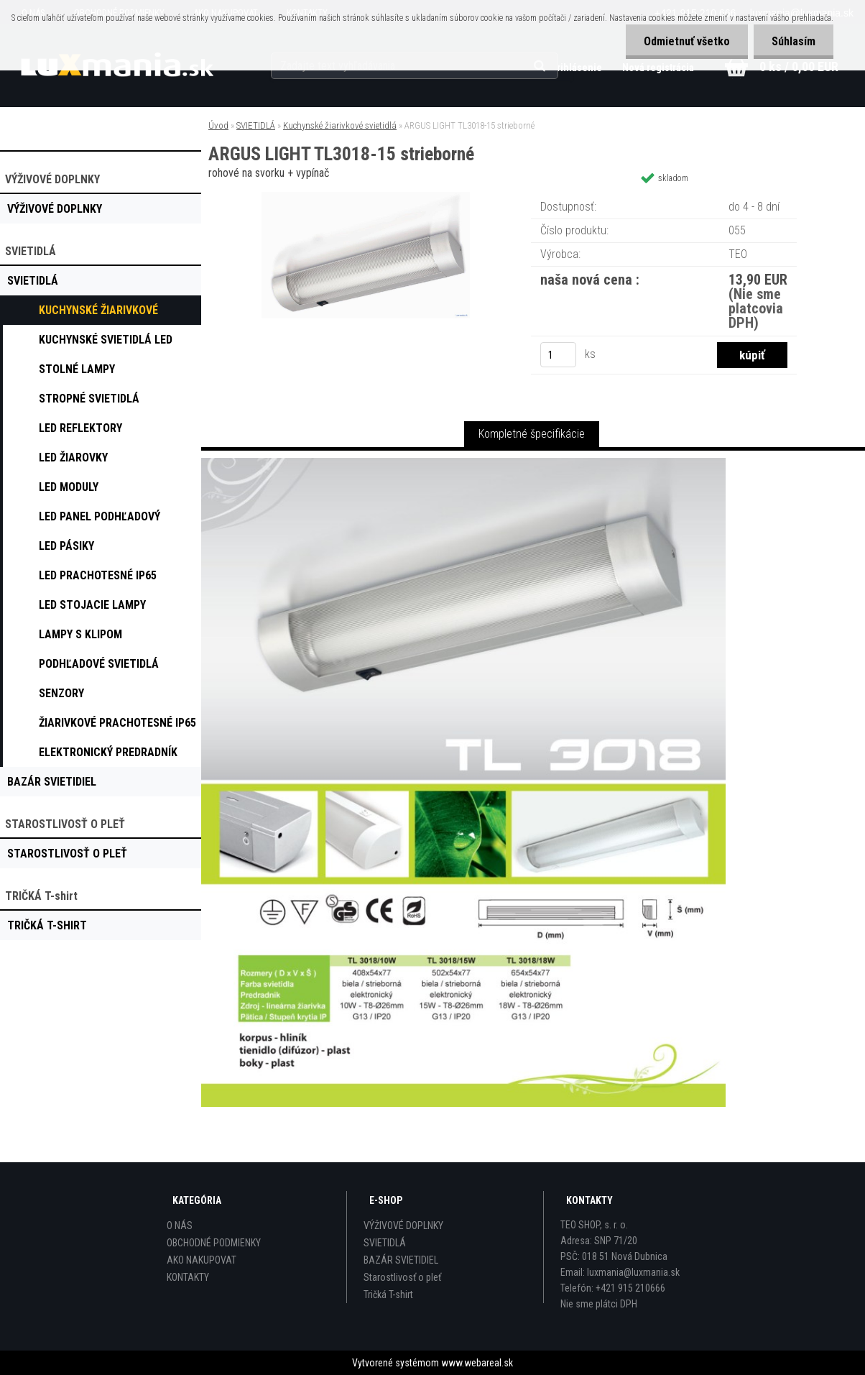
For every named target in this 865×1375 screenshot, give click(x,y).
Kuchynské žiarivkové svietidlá (340, 125)
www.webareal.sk (477, 1363)
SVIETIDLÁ (255, 125)
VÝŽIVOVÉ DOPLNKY (403, 1225)
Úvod (218, 125)
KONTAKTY (188, 1277)
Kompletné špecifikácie (531, 434)
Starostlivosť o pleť (402, 1277)
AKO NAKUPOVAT (201, 1260)
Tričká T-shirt (388, 1294)
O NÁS (180, 1225)
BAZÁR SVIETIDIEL (401, 1260)
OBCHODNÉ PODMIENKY (214, 1242)
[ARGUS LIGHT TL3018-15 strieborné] (366, 197)
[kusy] (558, 354)
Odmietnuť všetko (687, 41)
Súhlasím (793, 41)
